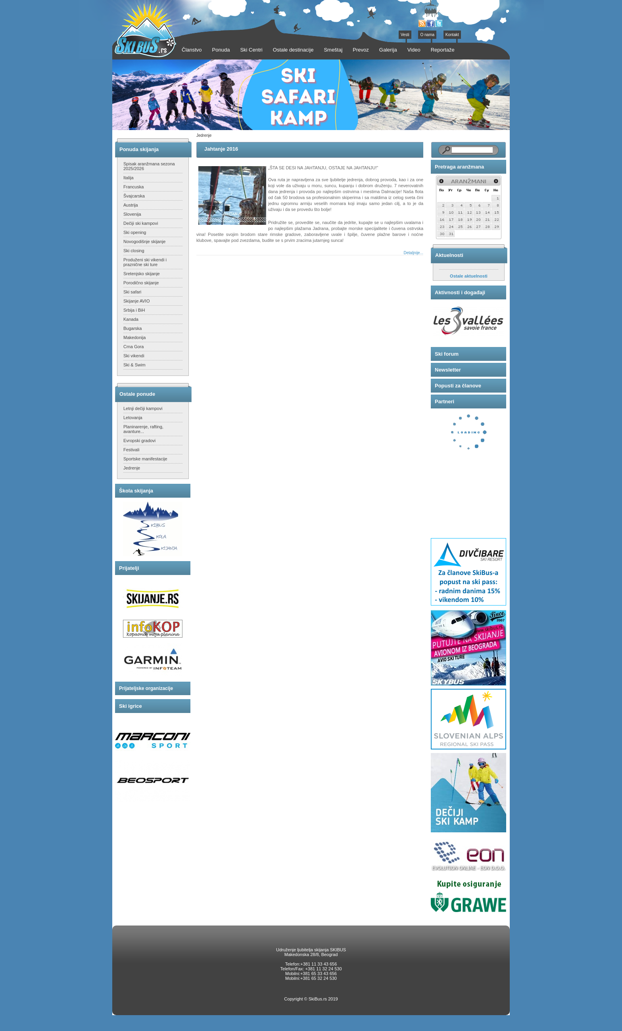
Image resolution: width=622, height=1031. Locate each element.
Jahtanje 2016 (221, 149)
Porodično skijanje (141, 282)
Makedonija (134, 337)
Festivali (131, 449)
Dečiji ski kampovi (140, 223)
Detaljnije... (413, 253)
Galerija (388, 50)
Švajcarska (134, 196)
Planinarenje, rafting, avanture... (143, 429)
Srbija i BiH (134, 310)
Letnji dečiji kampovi (142, 408)
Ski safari (132, 291)
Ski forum (447, 354)
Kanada (130, 319)
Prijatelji (129, 568)
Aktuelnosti (449, 255)
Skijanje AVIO (136, 301)
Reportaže (443, 50)
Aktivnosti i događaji (460, 292)
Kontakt (452, 35)
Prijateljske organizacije (146, 688)
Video (413, 50)
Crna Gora (133, 346)
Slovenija (132, 214)
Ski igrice (130, 706)
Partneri (444, 401)
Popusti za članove (458, 386)
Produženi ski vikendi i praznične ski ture (145, 262)
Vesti (405, 35)
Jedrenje (131, 468)
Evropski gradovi (139, 440)
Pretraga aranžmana (459, 167)
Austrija (130, 205)
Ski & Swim (134, 364)
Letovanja (132, 417)
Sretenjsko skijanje (141, 273)
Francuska (133, 186)
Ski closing (133, 250)
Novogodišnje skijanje (144, 241)
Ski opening (134, 232)
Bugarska (132, 328)
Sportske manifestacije (145, 458)
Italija (128, 177)
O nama (427, 35)
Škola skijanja (136, 491)
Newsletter (448, 370)
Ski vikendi (133, 355)
